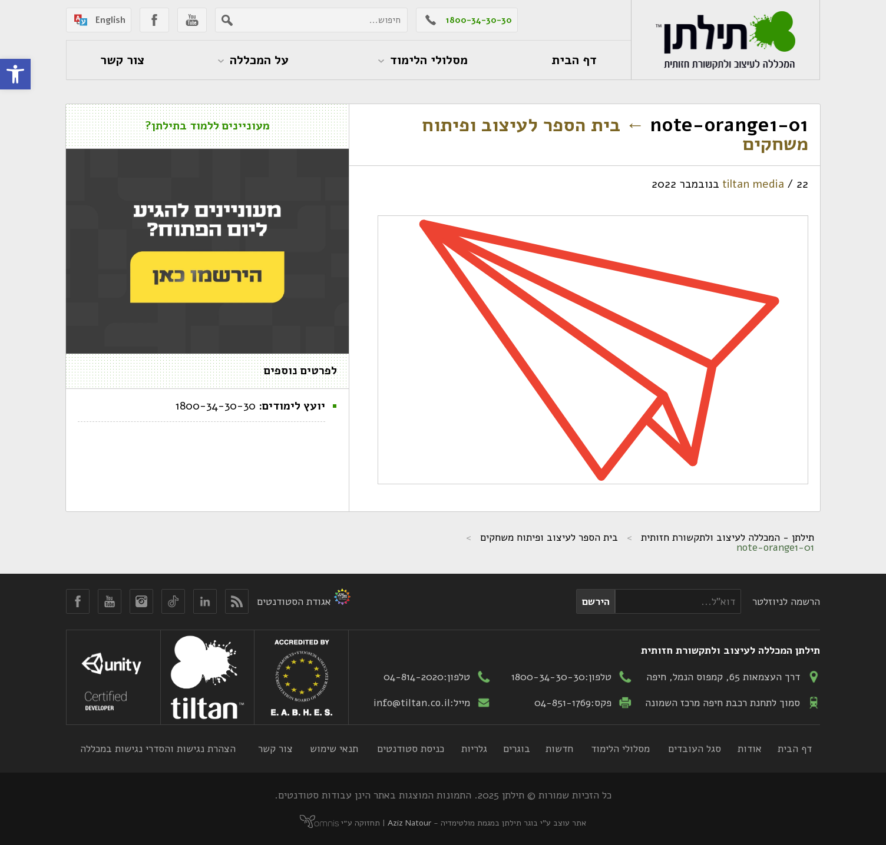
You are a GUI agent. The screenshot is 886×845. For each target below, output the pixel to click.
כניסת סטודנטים (410, 748)
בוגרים (516, 748)
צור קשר (275, 748)
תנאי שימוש (334, 748)
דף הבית (795, 748)
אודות (750, 748)
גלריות (474, 748)
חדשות (559, 748)
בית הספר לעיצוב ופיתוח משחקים (615, 134)
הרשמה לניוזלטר (786, 601)
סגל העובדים (694, 748)
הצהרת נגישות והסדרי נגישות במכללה (158, 748)
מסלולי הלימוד (620, 748)
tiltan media (753, 184)
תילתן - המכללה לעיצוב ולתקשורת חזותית (727, 537)
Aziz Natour (409, 823)
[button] (15, 74)
